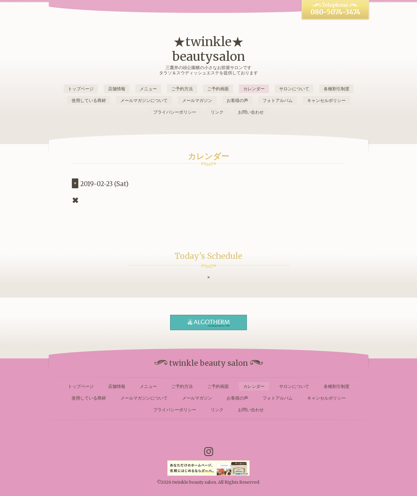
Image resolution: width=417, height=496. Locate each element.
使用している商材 (89, 100)
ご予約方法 (182, 89)
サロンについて (294, 89)
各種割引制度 (336, 89)
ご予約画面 (218, 89)
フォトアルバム (278, 100)
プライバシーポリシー (174, 112)
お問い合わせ (251, 112)
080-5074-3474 (335, 12)
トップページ (81, 89)
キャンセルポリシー (326, 100)
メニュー (148, 89)
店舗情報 (116, 89)
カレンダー (254, 89)
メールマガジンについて (144, 100)
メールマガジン (197, 100)
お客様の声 (237, 100)
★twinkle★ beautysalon (208, 49)
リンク (217, 112)
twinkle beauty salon (194, 482)
